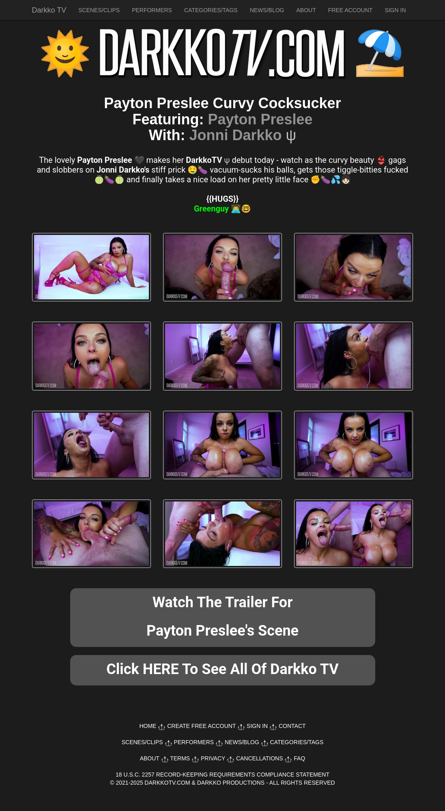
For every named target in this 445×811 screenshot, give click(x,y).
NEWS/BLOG (267, 10)
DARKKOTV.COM (167, 782)
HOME (147, 726)
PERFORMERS (152, 10)
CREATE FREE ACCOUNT (201, 726)
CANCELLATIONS (259, 758)
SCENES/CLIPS (99, 10)
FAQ (299, 758)
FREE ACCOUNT (350, 10)
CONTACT (292, 726)
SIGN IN (395, 10)
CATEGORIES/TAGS (211, 10)
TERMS (180, 758)
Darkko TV (49, 10)
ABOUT (306, 10)
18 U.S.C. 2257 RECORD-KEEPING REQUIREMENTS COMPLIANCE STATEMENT (222, 774)
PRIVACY (213, 758)
